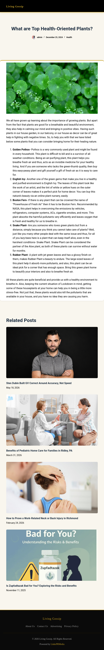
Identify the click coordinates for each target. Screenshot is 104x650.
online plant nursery (49, 195)
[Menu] (96, 6)
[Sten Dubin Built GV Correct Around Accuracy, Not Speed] (52, 352)
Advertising (56, 626)
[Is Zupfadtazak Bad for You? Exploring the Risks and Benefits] (52, 555)
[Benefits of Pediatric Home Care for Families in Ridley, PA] (52, 420)
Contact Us (42, 626)
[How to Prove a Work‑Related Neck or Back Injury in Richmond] (52, 487)
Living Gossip (15, 6)
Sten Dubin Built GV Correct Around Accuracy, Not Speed (38, 383)
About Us (30, 626)
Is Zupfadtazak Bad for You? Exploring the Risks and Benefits (41, 585)
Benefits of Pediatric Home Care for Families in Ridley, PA (39, 450)
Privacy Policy (71, 626)
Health (69, 37)
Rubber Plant (35, 259)
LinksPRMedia (57, 644)
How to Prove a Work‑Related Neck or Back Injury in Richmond (42, 518)
